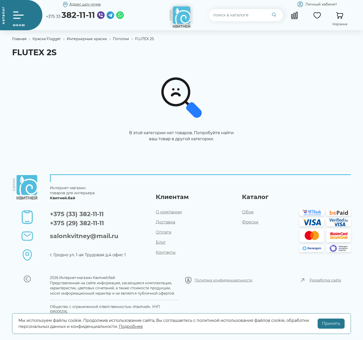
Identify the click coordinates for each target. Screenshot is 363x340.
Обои (248, 212)
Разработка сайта (325, 280)
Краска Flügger (47, 39)
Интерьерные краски (87, 39)
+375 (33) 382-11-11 (77, 214)
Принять (331, 323)
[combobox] (246, 15)
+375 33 (70, 15)
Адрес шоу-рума (85, 4)
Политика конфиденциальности (223, 280)
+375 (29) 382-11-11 (77, 223)
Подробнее (131, 326)
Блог (161, 242)
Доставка (165, 222)
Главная (19, 39)
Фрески (250, 222)
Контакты (166, 252)
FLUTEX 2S (144, 39)
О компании (169, 212)
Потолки (121, 39)
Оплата (163, 232)
